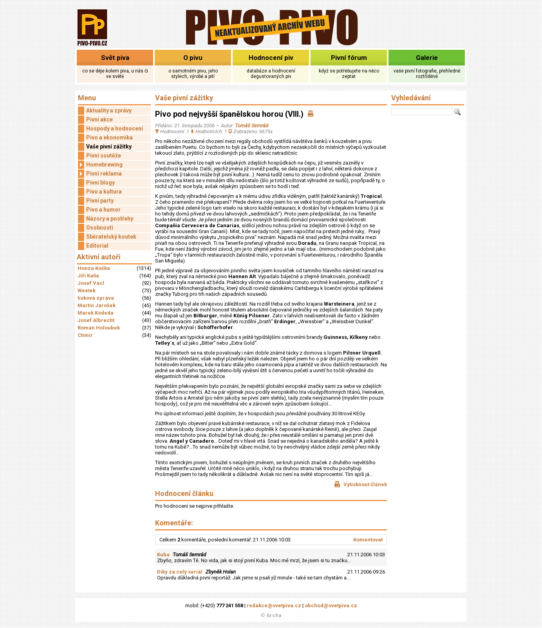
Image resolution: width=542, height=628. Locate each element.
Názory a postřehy (109, 218)
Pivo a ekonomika (109, 137)
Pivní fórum (349, 58)
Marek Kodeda (96, 313)
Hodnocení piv (271, 58)
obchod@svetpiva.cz (331, 605)
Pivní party (100, 200)
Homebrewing (100, 165)
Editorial (97, 246)
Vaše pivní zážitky (109, 146)
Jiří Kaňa (88, 276)
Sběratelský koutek (111, 236)
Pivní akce (99, 119)
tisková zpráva (96, 298)
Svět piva (115, 58)
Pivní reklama (100, 174)
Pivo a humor (103, 209)
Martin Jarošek (97, 305)
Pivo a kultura (104, 191)
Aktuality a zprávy (109, 110)
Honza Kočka (94, 268)
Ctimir (85, 335)
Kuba (163, 554)
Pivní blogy (100, 182)
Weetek (87, 290)
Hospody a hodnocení (114, 128)
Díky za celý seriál (179, 572)
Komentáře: (174, 523)
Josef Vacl (91, 283)
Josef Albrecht (96, 320)
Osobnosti (99, 227)
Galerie (427, 58)
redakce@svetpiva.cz (274, 605)
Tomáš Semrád (251, 125)
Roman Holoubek (99, 328)
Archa (274, 615)
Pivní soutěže (103, 155)
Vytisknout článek (360, 484)
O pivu (192, 58)
